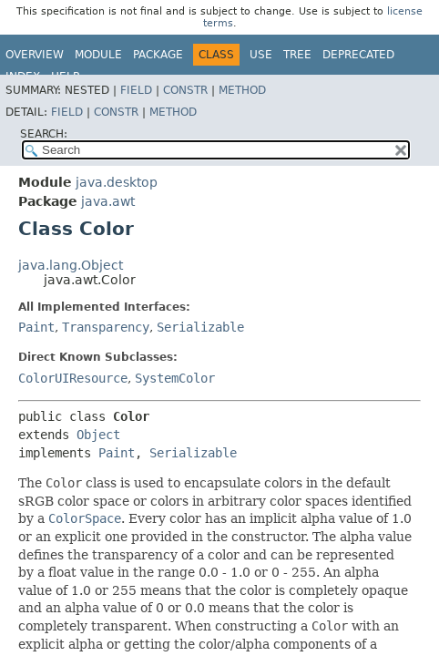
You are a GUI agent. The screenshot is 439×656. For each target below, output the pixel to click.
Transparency (105, 327)
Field (136, 90)
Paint (36, 327)
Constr (185, 90)
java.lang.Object (70, 265)
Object (98, 434)
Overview (34, 54)
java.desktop (117, 182)
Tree (297, 54)
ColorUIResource (73, 378)
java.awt (108, 201)
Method (242, 90)
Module (98, 54)
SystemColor (175, 378)
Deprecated (358, 54)
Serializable (200, 327)
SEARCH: (43, 134)
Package (158, 54)
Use (261, 54)
